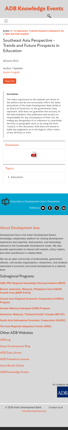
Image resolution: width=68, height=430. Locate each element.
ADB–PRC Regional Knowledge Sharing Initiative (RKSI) (32, 283)
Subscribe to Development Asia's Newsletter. (31, 201)
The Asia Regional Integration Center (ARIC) (25, 326)
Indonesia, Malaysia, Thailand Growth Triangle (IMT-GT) (32, 314)
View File (9, 81)
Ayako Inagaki (11, 72)
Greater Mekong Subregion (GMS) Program (25, 308)
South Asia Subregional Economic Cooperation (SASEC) (33, 320)
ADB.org (5, 339)
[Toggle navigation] (6, 21)
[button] (49, 15)
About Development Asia (20, 228)
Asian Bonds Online (12, 365)
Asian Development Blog (15, 346)
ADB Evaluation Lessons (14, 359)
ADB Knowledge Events (14, 372)
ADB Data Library (11, 352)
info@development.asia (34, 411)
